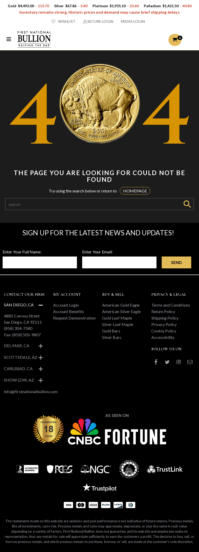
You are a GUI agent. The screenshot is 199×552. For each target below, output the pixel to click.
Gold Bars (111, 330)
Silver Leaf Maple (117, 324)
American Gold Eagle (121, 304)
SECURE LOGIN (98, 21)
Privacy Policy (164, 324)
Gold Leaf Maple (117, 317)
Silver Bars (111, 337)
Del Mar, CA (16, 345)
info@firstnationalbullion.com (31, 391)
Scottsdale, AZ (20, 357)
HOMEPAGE (135, 190)
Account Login (66, 304)
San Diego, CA (19, 304)
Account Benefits (68, 311)
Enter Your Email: (97, 251)
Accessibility (163, 337)
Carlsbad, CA (18, 368)
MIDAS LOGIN (133, 21)
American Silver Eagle (121, 311)
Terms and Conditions (170, 304)
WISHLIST (63, 21)
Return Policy (163, 311)
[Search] (93, 204)
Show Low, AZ (19, 379)
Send (176, 262)
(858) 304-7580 (18, 328)
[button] (174, 40)
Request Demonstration (74, 317)
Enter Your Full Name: (22, 251)
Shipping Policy (165, 317)
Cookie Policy (163, 330)
